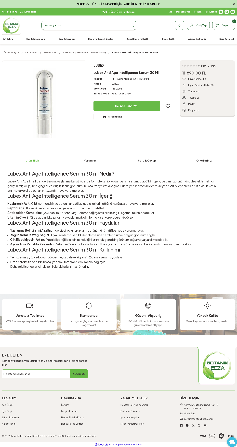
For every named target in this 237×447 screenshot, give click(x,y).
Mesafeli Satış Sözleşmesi (134, 404)
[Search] (88, 25)
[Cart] (223, 25)
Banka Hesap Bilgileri (72, 423)
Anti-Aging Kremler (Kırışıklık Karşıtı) (130, 78)
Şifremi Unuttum (11, 417)
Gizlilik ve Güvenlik (130, 411)
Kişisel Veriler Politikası (132, 423)
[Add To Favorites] (168, 106)
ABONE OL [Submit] (79, 373)
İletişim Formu (69, 411)
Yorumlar (90, 160)
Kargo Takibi (8, 423)
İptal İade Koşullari (130, 417)
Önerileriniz (204, 160)
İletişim (65, 404)
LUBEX (115, 83)
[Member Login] (198, 25)
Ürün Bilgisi (33, 160)
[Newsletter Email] (45, 373)
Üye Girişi (7, 411)
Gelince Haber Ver (127, 106)
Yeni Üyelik (7, 404)
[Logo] (11, 25)
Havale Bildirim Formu (72, 417)
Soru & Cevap (147, 160)
